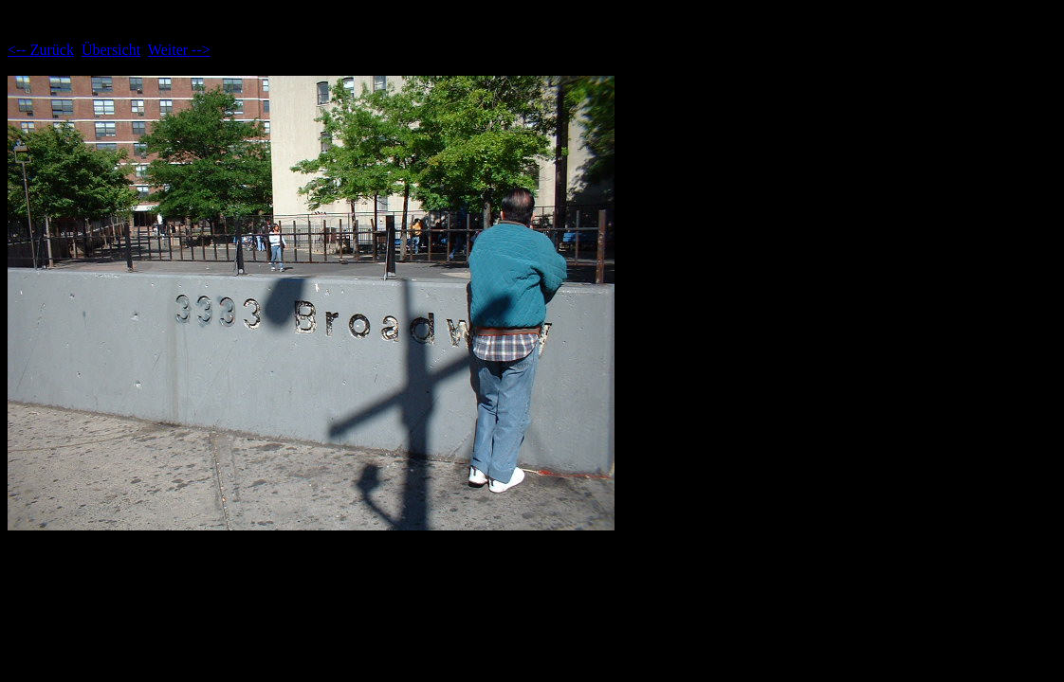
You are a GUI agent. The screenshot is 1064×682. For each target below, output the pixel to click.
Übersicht (111, 50)
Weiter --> (179, 50)
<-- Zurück (41, 50)
